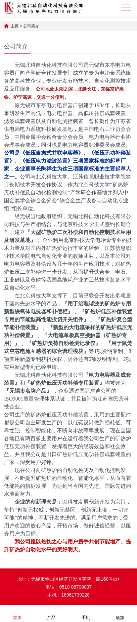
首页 (17, 613)
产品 (51, 613)
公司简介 (31, 26)
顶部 (119, 613)
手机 (85, 613)
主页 (15, 26)
